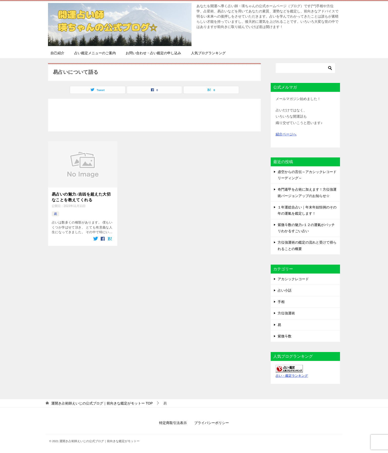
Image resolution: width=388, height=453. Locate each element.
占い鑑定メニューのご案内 (95, 53)
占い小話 (284, 290)
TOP (102, 403)
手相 (281, 302)
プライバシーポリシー (211, 423)
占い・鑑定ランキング (292, 376)
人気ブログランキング (208, 53)
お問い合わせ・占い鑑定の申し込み (153, 53)
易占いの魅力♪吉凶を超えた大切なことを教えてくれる (81, 197)
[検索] (305, 68)
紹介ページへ (286, 134)
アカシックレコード (293, 279)
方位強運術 (286, 313)
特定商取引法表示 (173, 423)
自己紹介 (57, 53)
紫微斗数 (284, 336)
